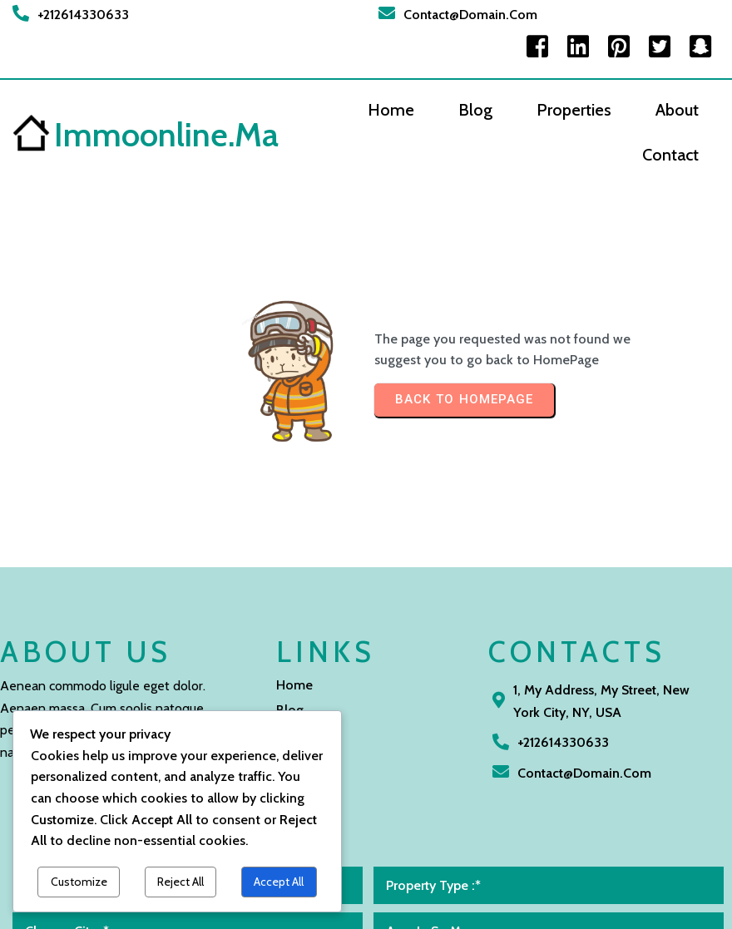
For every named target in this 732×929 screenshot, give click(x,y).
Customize (79, 881)
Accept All (279, 881)
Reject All (180, 881)
